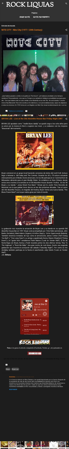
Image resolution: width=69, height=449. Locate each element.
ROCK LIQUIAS (30, 5)
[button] (66, 30)
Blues (8, 369)
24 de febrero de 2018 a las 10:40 (25, 377)
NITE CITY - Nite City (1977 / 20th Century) (22, 30)
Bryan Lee (15, 369)
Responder (13, 389)
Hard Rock (25, 17)
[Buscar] (66, 4)
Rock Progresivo (41, 17)
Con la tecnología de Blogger (34, 445)
